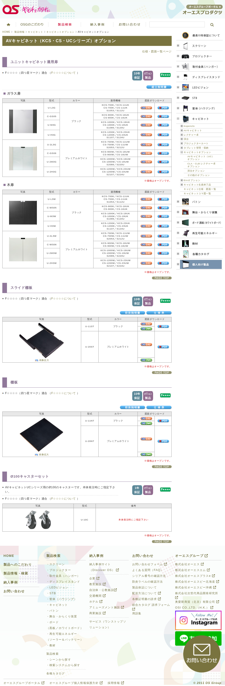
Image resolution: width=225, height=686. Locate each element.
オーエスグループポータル (24, 683)
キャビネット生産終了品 (197, 184)
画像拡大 (44, 360)
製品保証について (144, 587)
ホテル (96, 601)
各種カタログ (55, 673)
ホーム (8, 24)
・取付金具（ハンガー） (63, 576)
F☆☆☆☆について (64, 72)
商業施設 (97, 613)
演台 (186, 139)
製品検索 (64, 24)
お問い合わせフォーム (149, 564)
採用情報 (116, 683)
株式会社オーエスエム (192, 570)
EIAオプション (192, 180)
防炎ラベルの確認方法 (147, 581)
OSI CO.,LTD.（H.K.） (194, 607)
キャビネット (35, 32)
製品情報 (19, 32)
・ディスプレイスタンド (63, 581)
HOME (6, 32)
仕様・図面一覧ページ (157, 51)
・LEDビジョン (57, 587)
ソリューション (97, 24)
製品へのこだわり (17, 564)
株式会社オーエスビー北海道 (197, 581)
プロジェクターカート (196, 143)
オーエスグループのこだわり (32, 24)
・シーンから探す (58, 659)
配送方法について (146, 593)
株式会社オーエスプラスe (195, 576)
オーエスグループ (191, 556)
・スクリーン (55, 564)
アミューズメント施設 (106, 607)
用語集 (136, 613)
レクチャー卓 (191, 135)
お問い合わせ (129, 24)
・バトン (52, 610)
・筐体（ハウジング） (61, 599)
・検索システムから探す (63, 665)
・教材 (51, 645)
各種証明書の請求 (146, 599)
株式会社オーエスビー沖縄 (195, 587)
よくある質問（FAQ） (148, 570)
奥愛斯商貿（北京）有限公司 (197, 601)
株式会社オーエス (189, 564)
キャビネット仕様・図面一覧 (200, 189)
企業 (94, 578)
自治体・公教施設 (103, 590)
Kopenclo (189, 126)
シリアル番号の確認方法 (149, 576)
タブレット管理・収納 (196, 148)
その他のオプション (198, 175)
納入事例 (10, 582)
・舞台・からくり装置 (61, 616)
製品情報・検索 (15, 573)
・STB (51, 593)
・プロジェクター (58, 570)
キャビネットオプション (60, 32)
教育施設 (97, 584)
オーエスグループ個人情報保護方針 (76, 683)
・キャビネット (57, 604)
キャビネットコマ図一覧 (197, 193)
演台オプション (196, 170)
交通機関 (97, 595)
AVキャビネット (193, 130)
